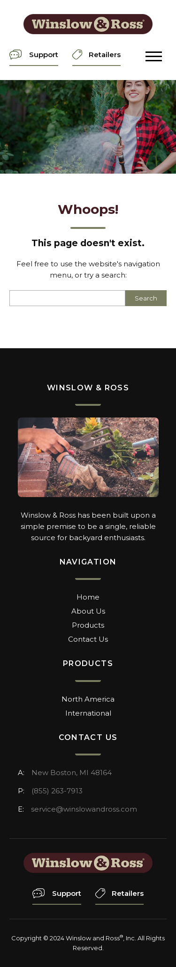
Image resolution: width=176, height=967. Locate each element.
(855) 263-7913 (57, 790)
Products (88, 625)
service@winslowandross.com (84, 809)
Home (88, 597)
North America (88, 699)
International (88, 713)
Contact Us (88, 639)
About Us (88, 611)
